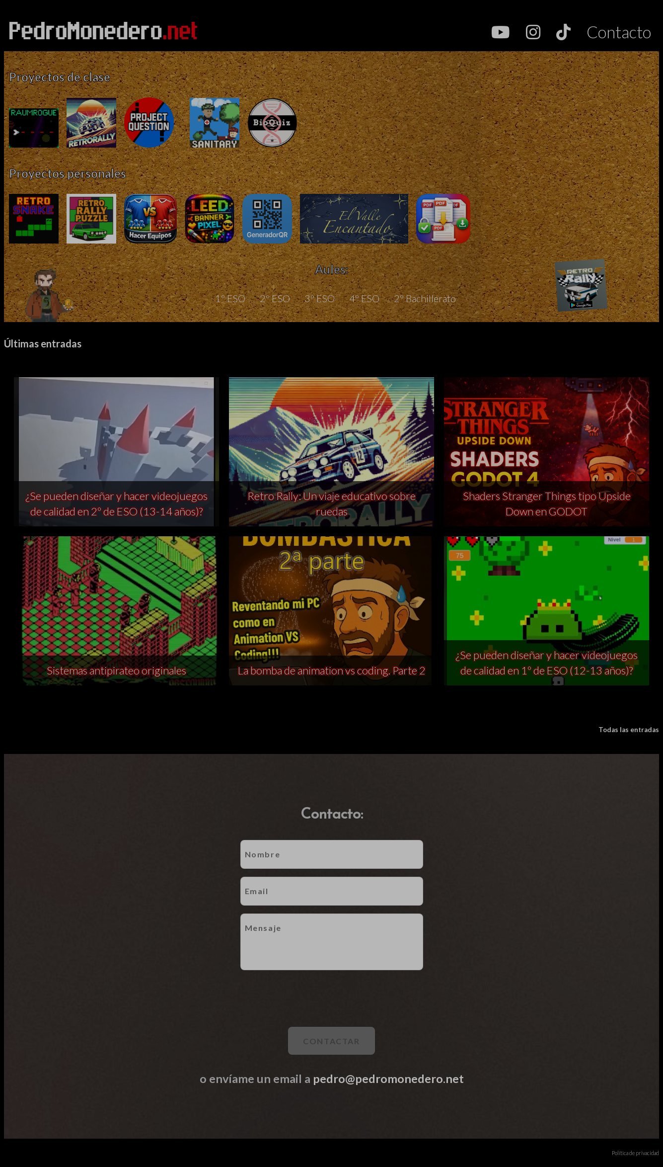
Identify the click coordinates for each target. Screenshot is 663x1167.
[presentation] (331, 998)
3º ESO (319, 298)
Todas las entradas (628, 730)
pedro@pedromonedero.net (388, 1078)
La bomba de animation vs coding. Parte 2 (332, 670)
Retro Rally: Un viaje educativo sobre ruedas (331, 503)
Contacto (619, 32)
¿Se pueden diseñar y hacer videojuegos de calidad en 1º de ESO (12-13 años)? (546, 662)
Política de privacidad (635, 1153)
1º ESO (230, 298)
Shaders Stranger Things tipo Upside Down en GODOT (547, 503)
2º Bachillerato (425, 298)
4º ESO (364, 298)
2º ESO (275, 298)
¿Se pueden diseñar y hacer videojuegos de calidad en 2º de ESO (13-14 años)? (116, 503)
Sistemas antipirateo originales (116, 670)
